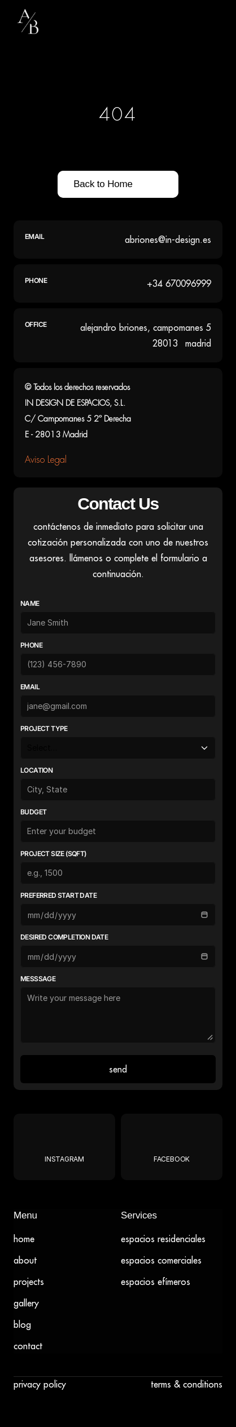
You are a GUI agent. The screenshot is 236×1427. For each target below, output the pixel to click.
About (25, 1260)
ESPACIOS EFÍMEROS (155, 1281)
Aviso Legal (46, 460)
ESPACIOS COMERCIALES (161, 1260)
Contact (28, 1345)
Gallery (26, 1303)
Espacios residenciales (163, 1238)
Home (24, 1238)
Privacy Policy (40, 1384)
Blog (22, 1324)
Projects (29, 1281)
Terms (161, 1384)
